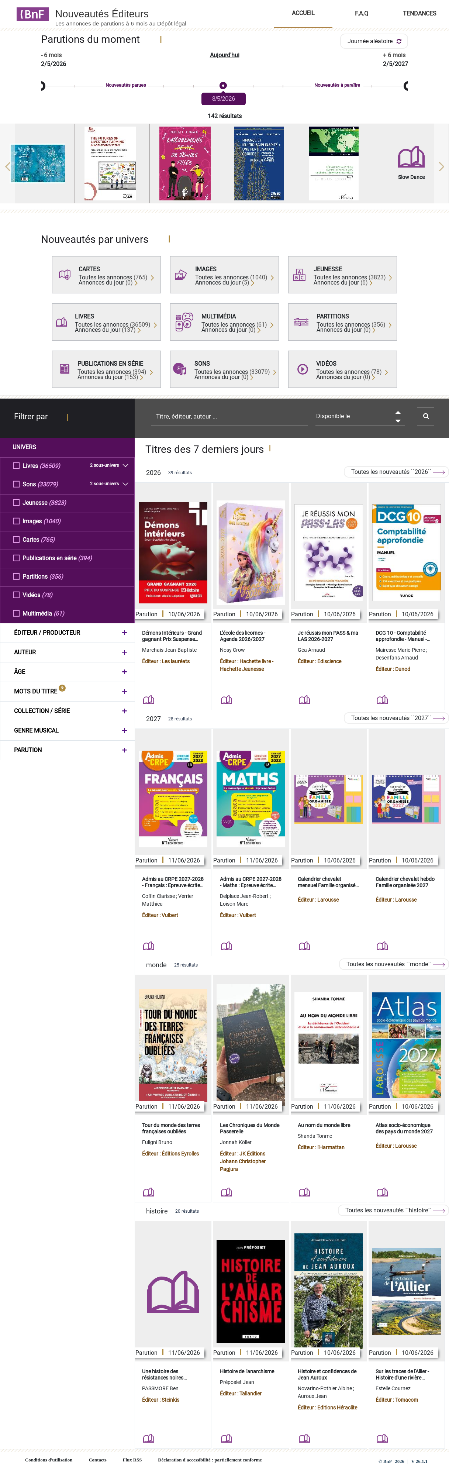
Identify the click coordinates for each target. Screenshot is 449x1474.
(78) (47, 594)
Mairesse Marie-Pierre (401, 650)
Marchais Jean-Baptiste (169, 650)
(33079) (47, 484)
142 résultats (225, 116)
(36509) (49, 465)
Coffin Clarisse (159, 896)
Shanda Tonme (315, 1136)
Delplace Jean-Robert (245, 896)
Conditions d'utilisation (48, 1460)
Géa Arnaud (311, 650)
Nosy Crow (232, 650)
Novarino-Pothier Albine (325, 1388)
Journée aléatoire (376, 41)
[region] (224, 166)
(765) (48, 539)
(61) (58, 613)
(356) (56, 576)
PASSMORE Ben (160, 1388)
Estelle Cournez (393, 1388)
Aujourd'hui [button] (224, 55)
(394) (85, 557)
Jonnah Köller (236, 1142)
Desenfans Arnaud (397, 658)
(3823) (57, 502)
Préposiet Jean (237, 1382)
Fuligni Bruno (157, 1142)
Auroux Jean (312, 1396)
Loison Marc (234, 904)
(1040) (52, 520)
